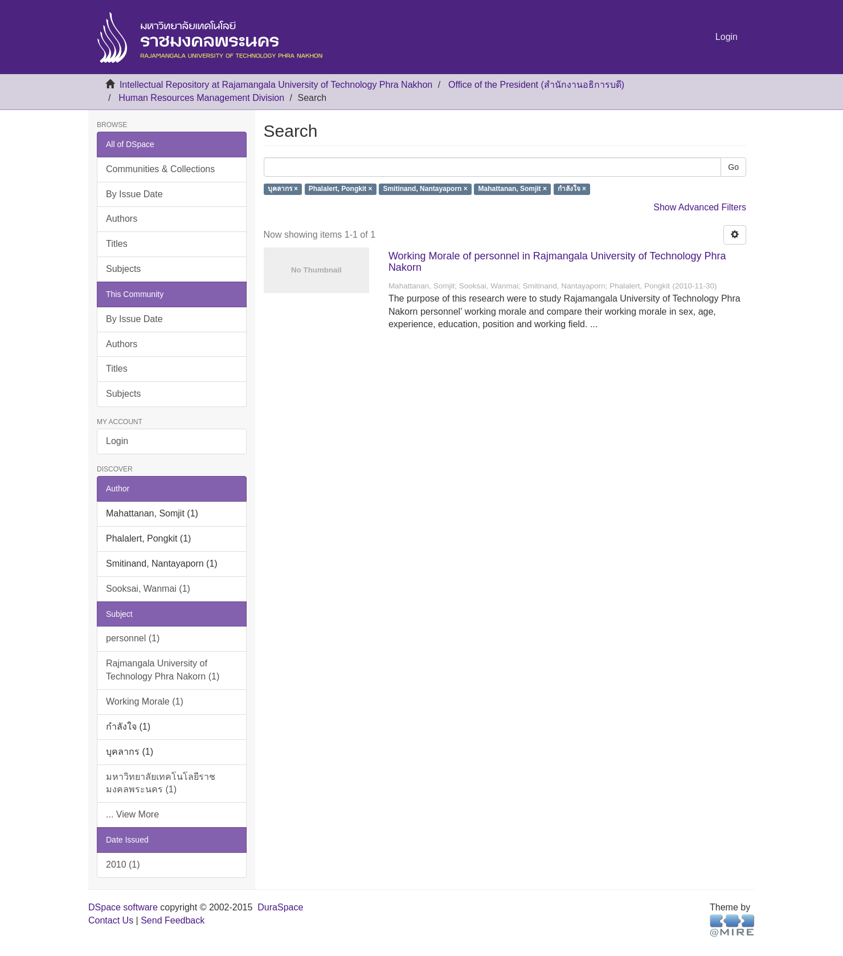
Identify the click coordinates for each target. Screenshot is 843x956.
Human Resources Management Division (201, 98)
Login (117, 441)
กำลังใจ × (572, 189)
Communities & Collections (160, 169)
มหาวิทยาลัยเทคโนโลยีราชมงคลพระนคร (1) (160, 783)
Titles (117, 244)
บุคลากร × (283, 189)
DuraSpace (280, 907)
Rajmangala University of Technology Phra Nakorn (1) (162, 669)
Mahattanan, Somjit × (512, 189)
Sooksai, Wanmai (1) (148, 588)
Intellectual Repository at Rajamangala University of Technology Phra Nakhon (276, 85)
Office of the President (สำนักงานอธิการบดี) (536, 85)
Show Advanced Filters (699, 207)
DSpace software (123, 907)
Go (733, 167)
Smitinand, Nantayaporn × (425, 189)
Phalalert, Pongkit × (341, 189)
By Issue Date (134, 194)
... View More (132, 814)
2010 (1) (123, 864)
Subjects (123, 269)
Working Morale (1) (144, 701)
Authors (121, 218)
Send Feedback (172, 920)
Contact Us (110, 920)
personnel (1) (132, 638)
